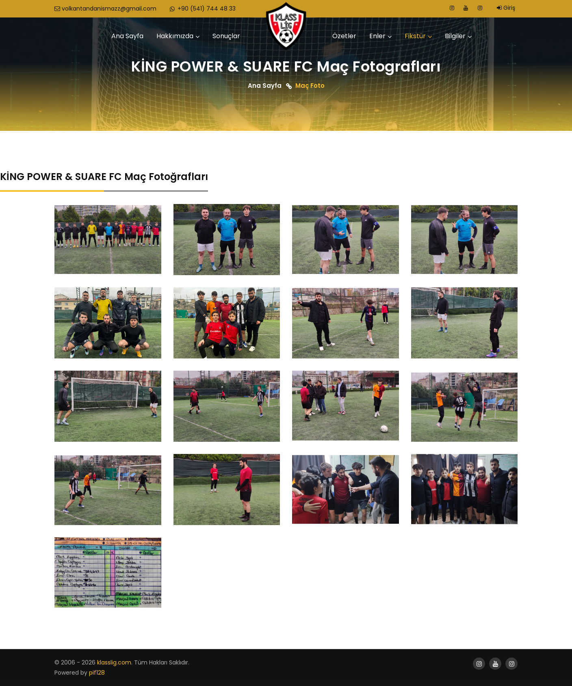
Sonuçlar (226, 36)
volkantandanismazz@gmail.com (105, 8)
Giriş (506, 8)
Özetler (344, 36)
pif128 (97, 673)
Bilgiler (455, 36)
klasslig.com (114, 662)
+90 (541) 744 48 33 (202, 8)
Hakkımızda (174, 36)
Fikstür (415, 36)
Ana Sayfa (127, 36)
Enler (377, 36)
